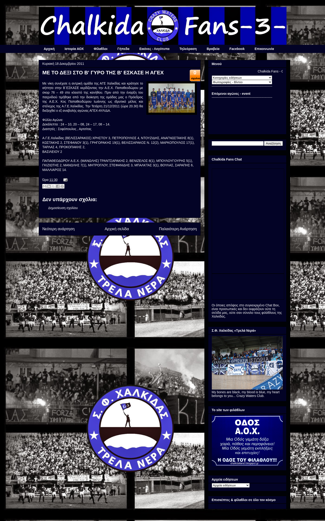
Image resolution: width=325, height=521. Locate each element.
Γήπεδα (123, 49)
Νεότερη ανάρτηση (58, 229)
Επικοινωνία (264, 49)
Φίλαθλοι (100, 49)
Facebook (237, 49)
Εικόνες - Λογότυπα (154, 49)
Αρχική (49, 49)
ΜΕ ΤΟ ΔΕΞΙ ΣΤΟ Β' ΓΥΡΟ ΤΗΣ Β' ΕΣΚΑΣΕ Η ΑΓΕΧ (103, 72)
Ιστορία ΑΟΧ (74, 49)
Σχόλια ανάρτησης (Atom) (129, 244)
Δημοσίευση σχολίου (63, 208)
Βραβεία (213, 49)
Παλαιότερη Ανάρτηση (178, 229)
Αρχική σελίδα (117, 229)
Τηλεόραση (188, 49)
